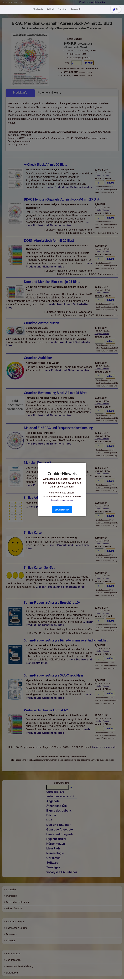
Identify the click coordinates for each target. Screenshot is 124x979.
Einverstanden (62, 509)
